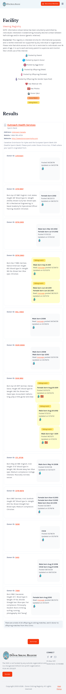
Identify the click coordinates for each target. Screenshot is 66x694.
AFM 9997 (19, 189)
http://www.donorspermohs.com (25, 138)
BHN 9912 (19, 378)
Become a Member (50, 4)
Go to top (33, 641)
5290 (17, 524)
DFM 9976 (19, 491)
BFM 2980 (19, 255)
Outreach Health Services (21, 124)
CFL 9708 (19, 457)
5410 (17, 557)
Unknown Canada (19, 132)
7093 (17, 591)
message (41, 267)
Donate (7, 674)
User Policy (59, 687)
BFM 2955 (19, 222)
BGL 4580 (19, 312)
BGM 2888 (20, 345)
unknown (19, 156)
